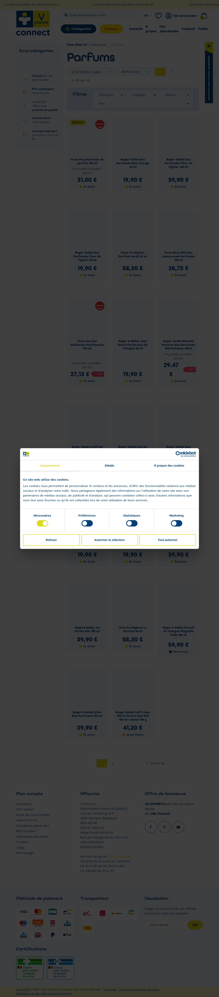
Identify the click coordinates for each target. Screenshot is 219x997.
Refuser (51, 540)
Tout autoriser (168, 540)
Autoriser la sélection (109, 540)
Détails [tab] (109, 465)
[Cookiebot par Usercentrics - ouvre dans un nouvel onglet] (178, 454)
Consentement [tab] (50, 465)
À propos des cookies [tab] (169, 465)
